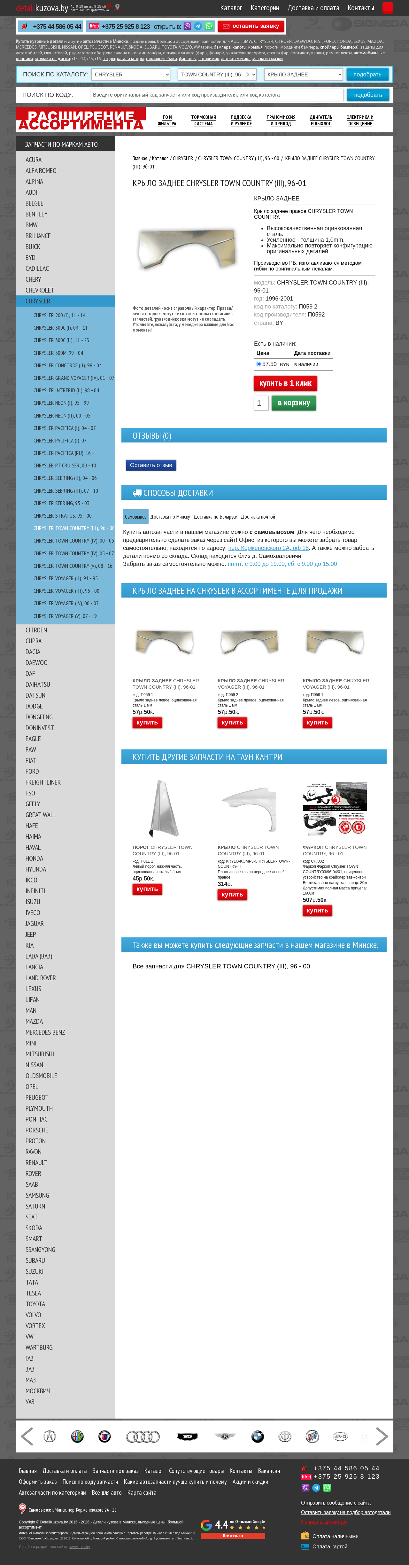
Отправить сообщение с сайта (336, 1503)
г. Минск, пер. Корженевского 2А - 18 (72, 1510)
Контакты (331, 7)
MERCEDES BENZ (45, 1032)
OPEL (32, 1086)
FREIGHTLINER (43, 782)
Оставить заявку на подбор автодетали (345, 1512)
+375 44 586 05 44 (57, 26)
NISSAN (34, 1064)
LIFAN (33, 999)
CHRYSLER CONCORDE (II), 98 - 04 (68, 365)
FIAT (31, 760)
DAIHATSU (38, 684)
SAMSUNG (37, 1195)
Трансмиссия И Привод (281, 120)
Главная (28, 1471)
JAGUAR (35, 923)
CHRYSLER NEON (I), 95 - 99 (61, 402)
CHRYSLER (38, 300)
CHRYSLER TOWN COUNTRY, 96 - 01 (335, 850)
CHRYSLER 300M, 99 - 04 (58, 352)
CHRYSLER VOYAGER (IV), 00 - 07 (66, 603)
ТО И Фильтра (167, 120)
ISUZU (33, 901)
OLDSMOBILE (41, 1075)
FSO (30, 792)
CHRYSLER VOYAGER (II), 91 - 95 (66, 578)
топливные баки (161, 59)
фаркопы (188, 59)
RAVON (34, 1151)
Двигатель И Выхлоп (321, 120)
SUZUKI (34, 1271)
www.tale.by (79, 1547)
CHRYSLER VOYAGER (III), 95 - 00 (66, 590)
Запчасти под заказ (116, 1471)
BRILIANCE (38, 235)
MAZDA (34, 1021)
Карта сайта (142, 1492)
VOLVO (33, 1314)
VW (30, 1336)
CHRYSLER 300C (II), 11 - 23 (61, 340)
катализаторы (130, 59)
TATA (32, 1282)
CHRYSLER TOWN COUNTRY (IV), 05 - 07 (74, 553)
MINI (31, 1042)
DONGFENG (39, 716)
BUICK (33, 246)
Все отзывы (233, 1535)
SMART (34, 1238)
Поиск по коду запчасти (90, 1481)
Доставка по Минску (188, 517)
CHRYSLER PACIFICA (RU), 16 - (64, 453)
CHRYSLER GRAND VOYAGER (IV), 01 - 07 (74, 377)
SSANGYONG (40, 1249)
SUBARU (35, 1260)
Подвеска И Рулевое (241, 120)
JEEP (31, 934)
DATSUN (35, 695)
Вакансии (269, 1471)
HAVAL (33, 847)
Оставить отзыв (151, 465)
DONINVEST (40, 727)
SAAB (32, 1184)
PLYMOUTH (39, 1108)
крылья (255, 47)
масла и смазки (267, 59)
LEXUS (33, 988)
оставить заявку (256, 26)
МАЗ (31, 1379)
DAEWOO (37, 662)
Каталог (201, 7)
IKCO (31, 879)
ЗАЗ (30, 1369)
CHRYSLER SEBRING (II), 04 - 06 (65, 477)
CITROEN (36, 629)
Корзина (373, 7)
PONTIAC (37, 1119)
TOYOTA (35, 1303)
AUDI (31, 192)
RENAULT (37, 1162)
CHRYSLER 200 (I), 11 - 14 (59, 315)
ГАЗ (30, 1358)
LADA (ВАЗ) (39, 955)
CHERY (33, 279)
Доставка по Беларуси (248, 517)
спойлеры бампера (338, 47)
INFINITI (35, 890)
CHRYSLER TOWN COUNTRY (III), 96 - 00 (74, 528)
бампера (222, 47)
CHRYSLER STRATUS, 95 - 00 (63, 515)
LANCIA (34, 966)
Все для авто (107, 1492)
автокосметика (236, 59)
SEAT (32, 1216)
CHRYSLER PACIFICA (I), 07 (60, 440)
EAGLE (33, 738)
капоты (239, 47)
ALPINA (34, 181)
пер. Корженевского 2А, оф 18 (268, 548)
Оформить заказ (38, 1481)
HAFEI (33, 825)
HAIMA (33, 836)
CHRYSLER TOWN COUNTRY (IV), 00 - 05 (74, 540)
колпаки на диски (52, 59)
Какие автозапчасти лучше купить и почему (175, 1481)
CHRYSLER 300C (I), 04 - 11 (61, 327)
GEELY (33, 803)
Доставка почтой (304, 517)
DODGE (34, 705)
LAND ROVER (41, 977)
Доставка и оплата (283, 7)
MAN (31, 1010)
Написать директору (324, 1522)
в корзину (294, 402)
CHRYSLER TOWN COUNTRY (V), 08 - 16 (73, 565)
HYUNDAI (37, 869)
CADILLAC (37, 268)
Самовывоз (141, 517)
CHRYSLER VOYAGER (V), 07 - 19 (65, 616)
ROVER (33, 1173)
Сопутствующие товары (196, 1471)
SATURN (35, 1205)
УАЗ (30, 1401)
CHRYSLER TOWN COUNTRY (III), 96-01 (166, 684)
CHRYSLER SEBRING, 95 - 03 (61, 503)
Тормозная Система (203, 120)
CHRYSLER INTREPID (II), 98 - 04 (66, 390)
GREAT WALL (41, 814)
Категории (234, 7)
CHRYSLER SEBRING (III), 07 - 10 (66, 490)
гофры (109, 59)
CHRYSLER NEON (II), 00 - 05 (62, 415)
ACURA (34, 159)
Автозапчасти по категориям (52, 1492)
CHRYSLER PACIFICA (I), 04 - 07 (65, 428)
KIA (30, 945)
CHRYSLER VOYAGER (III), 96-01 (251, 684)
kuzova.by (42, 7)
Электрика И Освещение (360, 120)
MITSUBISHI (40, 1053)
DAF (30, 673)
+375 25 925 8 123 (126, 26)
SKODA (34, 1227)
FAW (31, 749)
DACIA (33, 651)
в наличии (306, 364)
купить (147, 722)
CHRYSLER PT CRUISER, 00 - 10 (65, 465)
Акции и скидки (250, 1481)
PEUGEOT (37, 1097)
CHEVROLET (40, 290)
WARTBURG (39, 1347)
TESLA (33, 1292)
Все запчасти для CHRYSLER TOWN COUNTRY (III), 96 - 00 (221, 966)
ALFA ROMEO (41, 170)
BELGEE (34, 203)
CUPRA (34, 640)
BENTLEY (37, 213)
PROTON (36, 1140)
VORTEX (35, 1325)
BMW (32, 224)
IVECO (33, 912)
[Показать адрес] (117, 7)
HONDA (34, 858)
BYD (30, 257)
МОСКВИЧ (38, 1390)
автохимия (208, 59)
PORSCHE (37, 1129)
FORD (32, 771)
